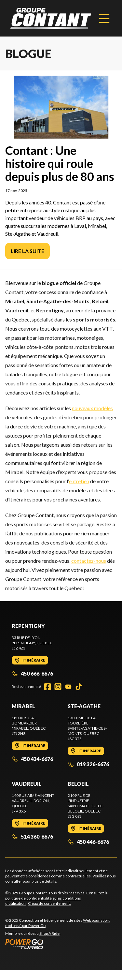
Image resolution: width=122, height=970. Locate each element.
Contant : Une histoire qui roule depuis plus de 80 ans (59, 163)
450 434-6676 (32, 759)
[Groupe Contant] (50, 18)
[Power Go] (61, 944)
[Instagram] (58, 687)
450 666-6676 (32, 673)
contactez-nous (88, 561)
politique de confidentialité (28, 898)
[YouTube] (68, 687)
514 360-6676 (32, 836)
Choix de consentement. (49, 903)
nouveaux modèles (92, 408)
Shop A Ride (49, 933)
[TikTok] (79, 687)
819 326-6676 (88, 764)
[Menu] (104, 18)
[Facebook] (47, 687)
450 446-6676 (88, 842)
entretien (79, 481)
